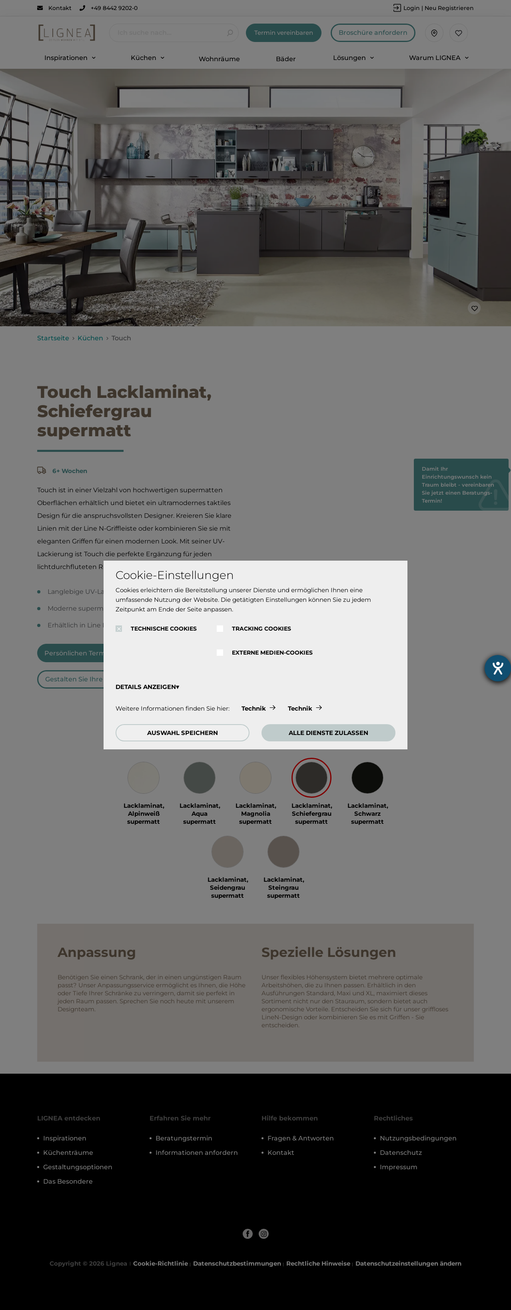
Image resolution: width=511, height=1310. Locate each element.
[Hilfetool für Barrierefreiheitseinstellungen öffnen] (498, 668)
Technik (254, 708)
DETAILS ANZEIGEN (146, 687)
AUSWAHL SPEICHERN (182, 733)
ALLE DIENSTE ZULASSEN (328, 733)
